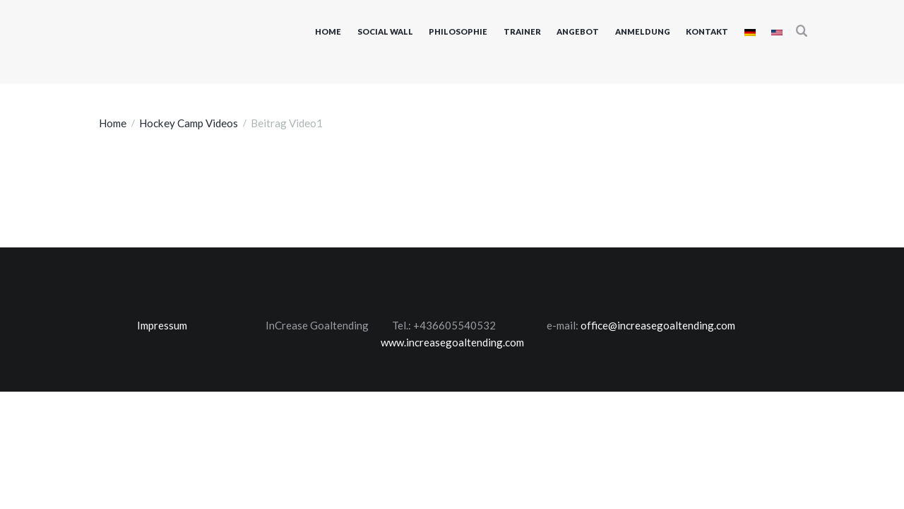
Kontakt (707, 31)
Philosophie (458, 31)
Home (328, 31)
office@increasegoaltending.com (658, 325)
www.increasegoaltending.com (452, 342)
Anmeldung (642, 31)
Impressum (162, 325)
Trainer (522, 31)
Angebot (578, 31)
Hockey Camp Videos (188, 123)
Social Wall (385, 31)
